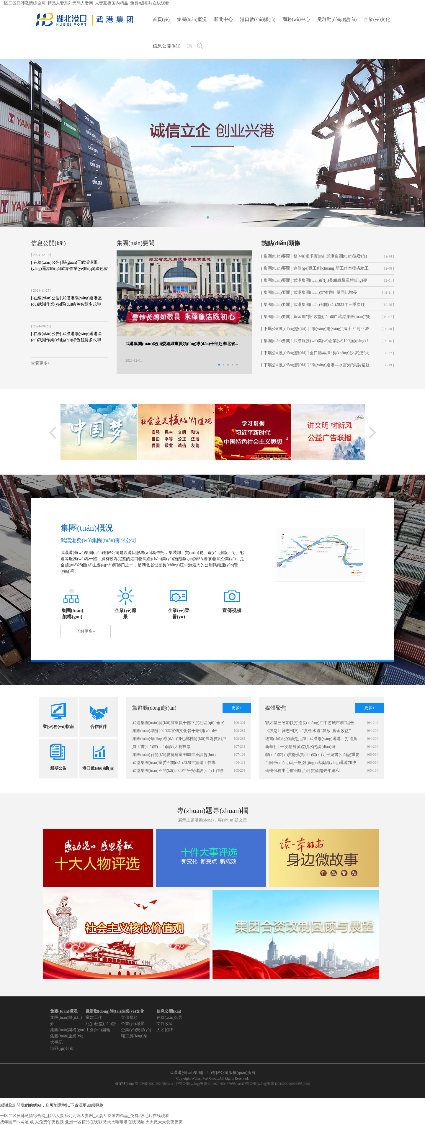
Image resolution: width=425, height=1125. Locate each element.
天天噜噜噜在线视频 (125, 1122)
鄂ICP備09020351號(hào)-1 (155, 1084)
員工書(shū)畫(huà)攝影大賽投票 (161, 746)
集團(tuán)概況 (192, 19)
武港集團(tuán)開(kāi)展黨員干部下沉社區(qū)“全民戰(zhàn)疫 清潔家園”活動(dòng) (178, 724)
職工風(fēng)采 (134, 1036)
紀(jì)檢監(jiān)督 (101, 1023)
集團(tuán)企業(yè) (66, 1036)
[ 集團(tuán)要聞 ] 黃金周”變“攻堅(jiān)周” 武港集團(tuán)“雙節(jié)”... (315, 318)
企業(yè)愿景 (132, 1023)
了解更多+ (85, 631)
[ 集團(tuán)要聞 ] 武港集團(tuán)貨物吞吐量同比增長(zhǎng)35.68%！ (309, 294)
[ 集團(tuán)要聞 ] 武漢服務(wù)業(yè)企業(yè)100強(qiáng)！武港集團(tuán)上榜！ (315, 343)
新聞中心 (223, 19)
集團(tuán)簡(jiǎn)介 (66, 1020)
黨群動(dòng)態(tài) (337, 19)
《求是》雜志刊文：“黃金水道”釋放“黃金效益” (308, 731)
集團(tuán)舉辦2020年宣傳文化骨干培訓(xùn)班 (174, 731)
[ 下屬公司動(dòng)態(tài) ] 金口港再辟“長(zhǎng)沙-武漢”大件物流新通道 (315, 355)
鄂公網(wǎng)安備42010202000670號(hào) (211, 1084)
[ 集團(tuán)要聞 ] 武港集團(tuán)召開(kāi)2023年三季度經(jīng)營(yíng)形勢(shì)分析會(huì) (313, 306)
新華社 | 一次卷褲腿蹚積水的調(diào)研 (300, 746)
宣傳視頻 (129, 1017)
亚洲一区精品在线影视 (85, 1122)
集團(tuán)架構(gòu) (68, 1030)
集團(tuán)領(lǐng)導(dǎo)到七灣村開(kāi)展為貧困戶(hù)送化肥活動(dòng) (179, 740)
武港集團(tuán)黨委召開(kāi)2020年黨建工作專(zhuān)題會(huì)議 (174, 763)
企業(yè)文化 (377, 19)
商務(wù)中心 (296, 19)
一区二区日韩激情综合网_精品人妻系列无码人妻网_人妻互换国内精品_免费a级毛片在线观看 (84, 3)
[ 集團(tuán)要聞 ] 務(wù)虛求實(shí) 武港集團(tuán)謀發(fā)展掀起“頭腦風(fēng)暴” (314, 258)
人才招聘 (164, 1030)
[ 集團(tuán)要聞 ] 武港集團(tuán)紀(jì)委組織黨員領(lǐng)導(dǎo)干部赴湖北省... (314, 282)
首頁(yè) (161, 19)
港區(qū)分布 (61, 1048)
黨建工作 (94, 1017)
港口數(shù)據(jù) (257, 19)
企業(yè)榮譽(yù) (136, 1030)
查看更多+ (40, 363)
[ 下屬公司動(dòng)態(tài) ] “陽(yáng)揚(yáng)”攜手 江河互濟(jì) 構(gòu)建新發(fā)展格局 (315, 331)
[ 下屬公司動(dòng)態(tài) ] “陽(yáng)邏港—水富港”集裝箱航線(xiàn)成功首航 (315, 367)
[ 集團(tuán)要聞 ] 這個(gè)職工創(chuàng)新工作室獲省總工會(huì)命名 (315, 270)
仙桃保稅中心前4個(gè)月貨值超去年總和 (302, 770)
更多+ (236, 708)
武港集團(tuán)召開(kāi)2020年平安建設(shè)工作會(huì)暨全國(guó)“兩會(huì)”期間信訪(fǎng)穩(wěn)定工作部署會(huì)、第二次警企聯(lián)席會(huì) (179, 771)
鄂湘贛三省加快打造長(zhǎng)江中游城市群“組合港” (309, 724)
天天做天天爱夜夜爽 (164, 1122)
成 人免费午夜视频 (47, 1122)
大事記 (56, 1042)
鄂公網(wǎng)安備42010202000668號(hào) (278, 1084)
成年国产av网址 (14, 1122)
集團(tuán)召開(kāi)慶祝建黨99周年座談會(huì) (174, 754)
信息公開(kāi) (166, 45)
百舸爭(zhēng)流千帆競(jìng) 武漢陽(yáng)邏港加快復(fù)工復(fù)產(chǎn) (311, 763)
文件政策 (164, 1023)
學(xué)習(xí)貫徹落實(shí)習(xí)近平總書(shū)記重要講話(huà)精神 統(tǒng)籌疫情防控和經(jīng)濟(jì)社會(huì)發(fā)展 (312, 755)
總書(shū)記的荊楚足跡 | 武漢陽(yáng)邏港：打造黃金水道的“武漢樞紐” (311, 740)
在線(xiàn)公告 (169, 1017)
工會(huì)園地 (98, 1030)
